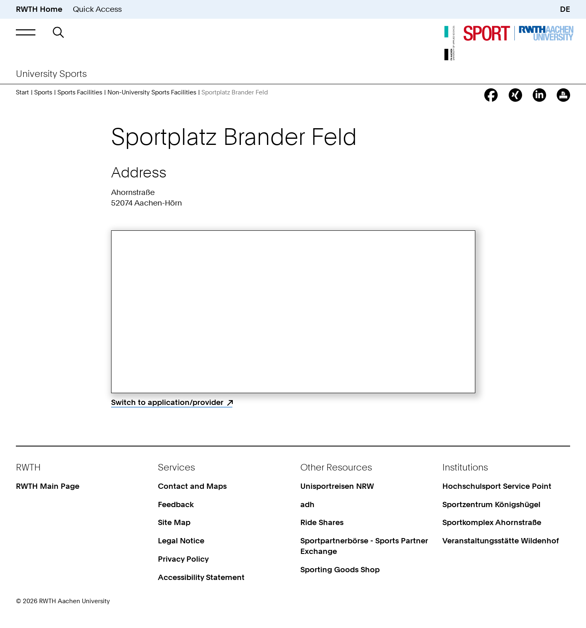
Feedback (176, 504)
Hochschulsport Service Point (496, 486)
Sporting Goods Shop (340, 569)
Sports (43, 92)
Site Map (174, 522)
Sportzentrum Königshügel (491, 504)
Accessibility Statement (201, 577)
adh (307, 504)
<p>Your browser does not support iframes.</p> (293, 311)
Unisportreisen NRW (337, 486)
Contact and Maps (192, 486)
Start (22, 92)
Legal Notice (181, 540)
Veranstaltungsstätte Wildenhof (500, 540)
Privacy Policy (183, 559)
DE (565, 9)
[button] (25, 32)
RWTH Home (39, 9)
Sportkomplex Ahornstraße (491, 522)
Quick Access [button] (97, 9)
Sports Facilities (79, 92)
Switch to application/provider (167, 402)
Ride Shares (321, 522)
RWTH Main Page (47, 486)
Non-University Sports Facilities (151, 92)
